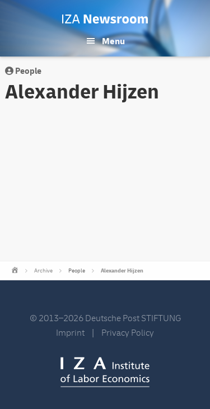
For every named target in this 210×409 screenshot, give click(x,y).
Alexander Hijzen (122, 270)
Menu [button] (113, 41)
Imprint (70, 333)
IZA (105, 372)
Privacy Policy (127, 333)
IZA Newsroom (105, 19)
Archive (43, 270)
